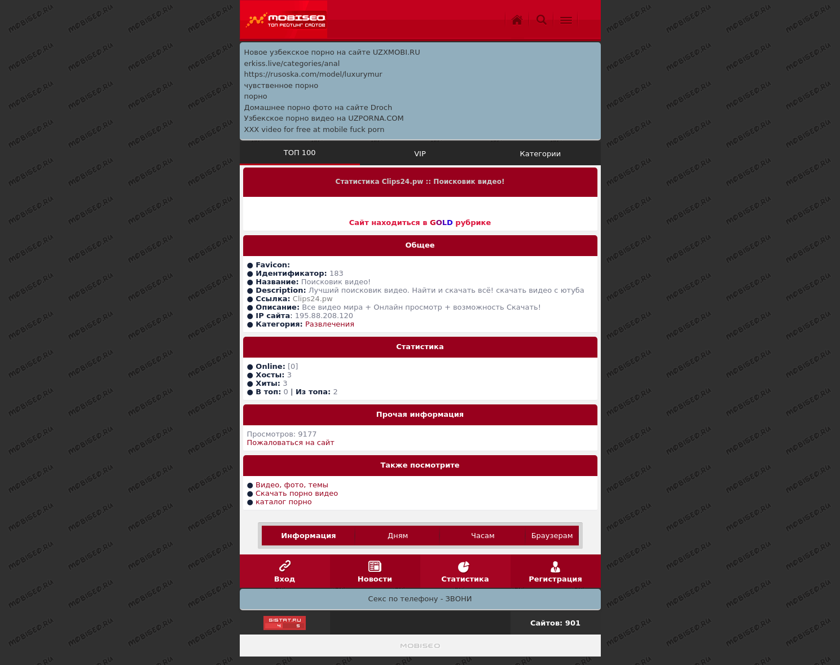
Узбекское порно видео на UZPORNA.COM (324, 118)
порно (255, 96)
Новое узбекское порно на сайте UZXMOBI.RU (332, 52)
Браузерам (552, 535)
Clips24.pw (313, 298)
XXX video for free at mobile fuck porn (314, 129)
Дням (398, 535)
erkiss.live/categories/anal (292, 63)
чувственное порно (281, 85)
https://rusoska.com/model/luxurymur (313, 74)
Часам (483, 535)
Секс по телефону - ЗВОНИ (420, 598)
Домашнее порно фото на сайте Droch (318, 107)
